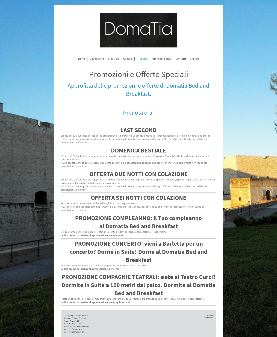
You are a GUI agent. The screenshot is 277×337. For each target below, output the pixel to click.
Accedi (210, 315)
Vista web (209, 317)
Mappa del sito (82, 315)
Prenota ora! (138, 112)
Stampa (69, 315)
